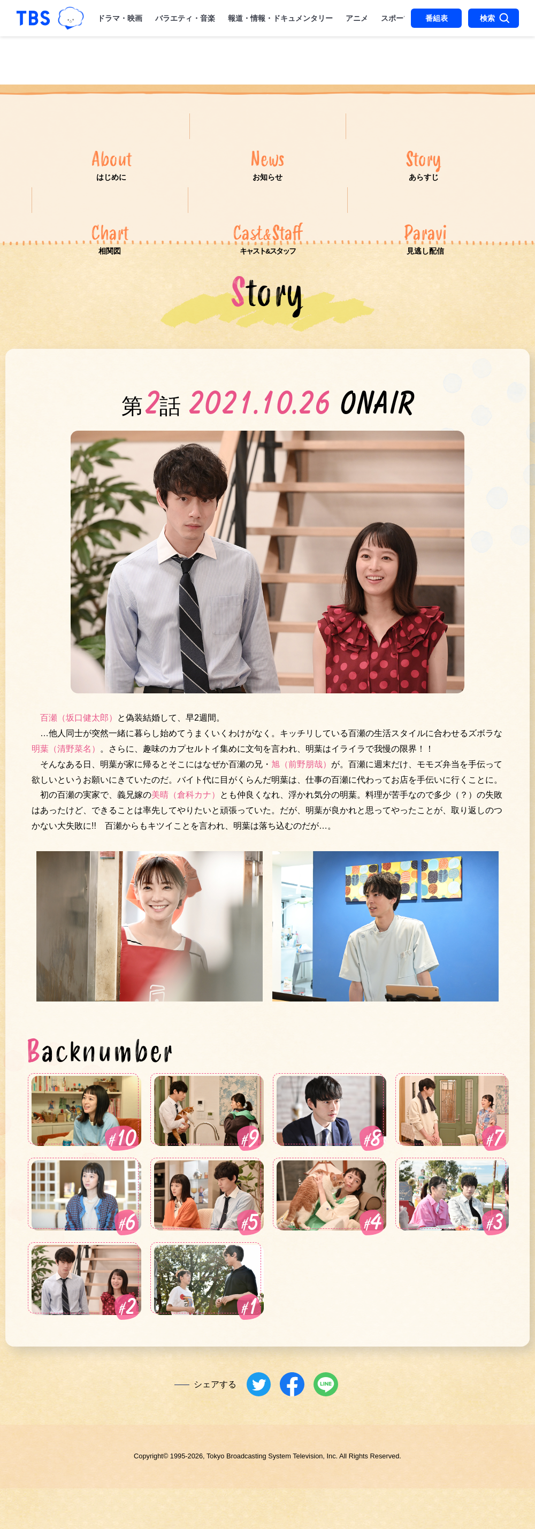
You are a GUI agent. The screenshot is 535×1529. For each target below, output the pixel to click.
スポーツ (396, 18)
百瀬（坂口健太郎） (78, 762)
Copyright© (151, 1503)
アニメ (357, 18)
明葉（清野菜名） (66, 793)
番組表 (436, 18)
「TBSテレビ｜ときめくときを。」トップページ (33, 18)
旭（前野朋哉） (301, 808)
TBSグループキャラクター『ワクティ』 (71, 17)
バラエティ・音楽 (185, 18)
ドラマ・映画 (119, 18)
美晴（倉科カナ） (185, 839)
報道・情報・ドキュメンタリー (280, 18)
